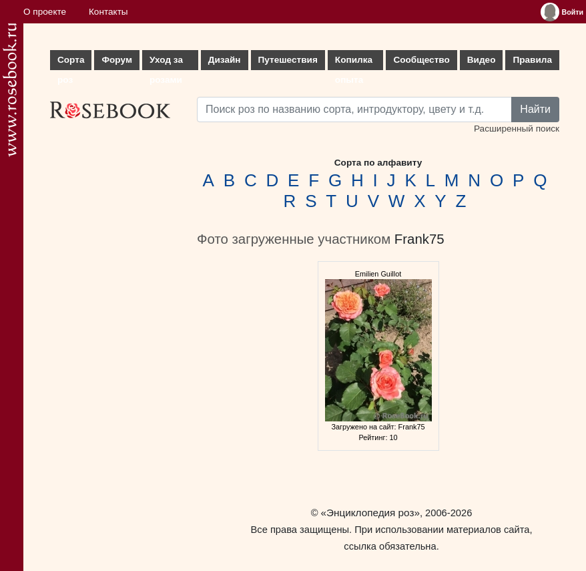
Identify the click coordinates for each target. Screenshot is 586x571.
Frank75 (419, 239)
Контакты (108, 12)
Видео (481, 60)
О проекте (44, 12)
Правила (532, 60)
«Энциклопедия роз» (370, 512)
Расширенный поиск (516, 129)
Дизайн (224, 60)
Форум (116, 60)
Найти (535, 109)
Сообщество (421, 60)
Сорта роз (70, 62)
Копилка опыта (353, 62)
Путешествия (288, 60)
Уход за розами (166, 62)
